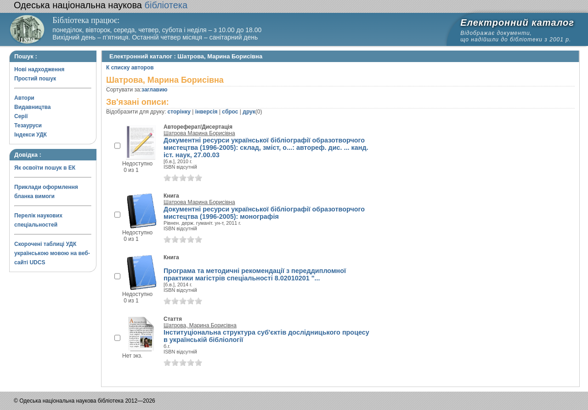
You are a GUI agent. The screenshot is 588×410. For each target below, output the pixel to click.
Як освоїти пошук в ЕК (44, 168)
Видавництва (32, 107)
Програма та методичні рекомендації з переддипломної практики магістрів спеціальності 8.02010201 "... (255, 274)
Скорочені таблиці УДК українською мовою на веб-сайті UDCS (52, 253)
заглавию (154, 89)
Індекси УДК (30, 134)
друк (249, 111)
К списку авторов (130, 67)
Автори (24, 98)
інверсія (206, 111)
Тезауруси (28, 125)
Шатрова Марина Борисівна (199, 133)
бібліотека (100, 5)
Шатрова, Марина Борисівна (200, 325)
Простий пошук (35, 78)
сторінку (179, 111)
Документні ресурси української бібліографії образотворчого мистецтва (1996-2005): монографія (264, 212)
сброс (230, 111)
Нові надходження (39, 69)
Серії (21, 116)
